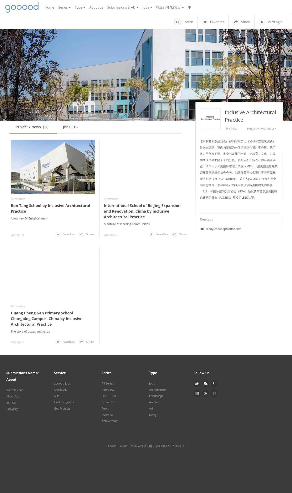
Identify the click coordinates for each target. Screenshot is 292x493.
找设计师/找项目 (170, 7)
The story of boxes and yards (30, 331)
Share (241, 22)
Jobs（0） (71, 126)
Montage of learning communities (127, 224)
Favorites (213, 22)
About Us (12, 396)
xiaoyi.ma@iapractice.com (224, 229)
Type (80, 7)
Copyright (13, 409)
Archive (154, 402)
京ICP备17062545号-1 (169, 446)
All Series (108, 383)
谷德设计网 (22, 7)
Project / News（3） (33, 126)
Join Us (11, 403)
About (112, 446)
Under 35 (108, 402)
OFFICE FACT (110, 396)
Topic (105, 408)
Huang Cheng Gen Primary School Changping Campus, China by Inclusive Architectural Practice (46, 318)
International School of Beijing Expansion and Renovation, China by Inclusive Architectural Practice (142, 211)
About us (96, 7)
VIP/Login (270, 22)
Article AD (60, 390)
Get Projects (62, 408)
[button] (205, 383)
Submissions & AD (122, 7)
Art (151, 408)
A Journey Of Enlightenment (29, 218)
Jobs (147, 7)
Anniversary (110, 421)
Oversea (107, 415)
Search (183, 22)
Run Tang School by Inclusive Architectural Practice (50, 208)
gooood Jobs (62, 383)
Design (153, 415)
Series (64, 7)
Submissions (15, 390)
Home (49, 7)
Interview (108, 390)
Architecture (18, 199)
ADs (56, 396)
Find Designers (64, 402)
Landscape (156, 396)
